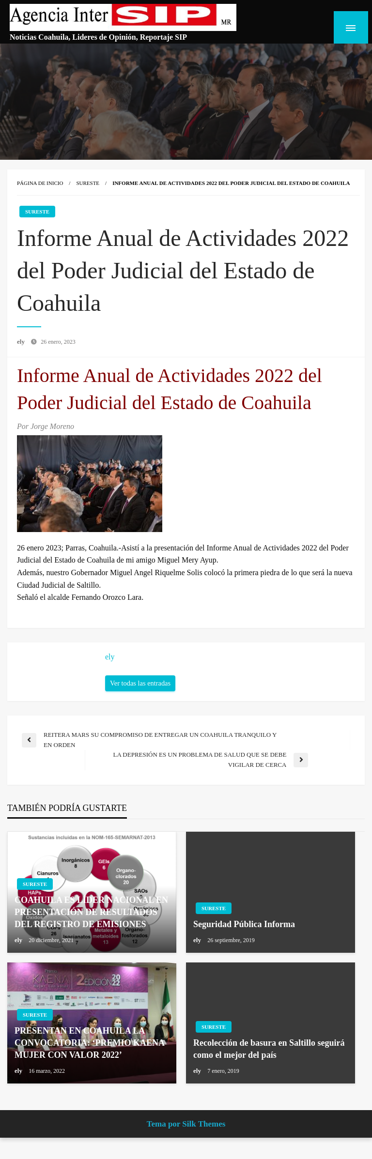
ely (21, 353)
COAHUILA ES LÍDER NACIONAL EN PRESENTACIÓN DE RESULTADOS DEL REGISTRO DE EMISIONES (91, 923)
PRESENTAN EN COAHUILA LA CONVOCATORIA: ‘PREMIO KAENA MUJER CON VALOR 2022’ (89, 1054)
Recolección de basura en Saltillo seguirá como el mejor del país (268, 1060)
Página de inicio (40, 194)
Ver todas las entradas (140, 694)
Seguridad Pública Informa (244, 935)
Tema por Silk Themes (186, 1135)
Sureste (87, 194)
